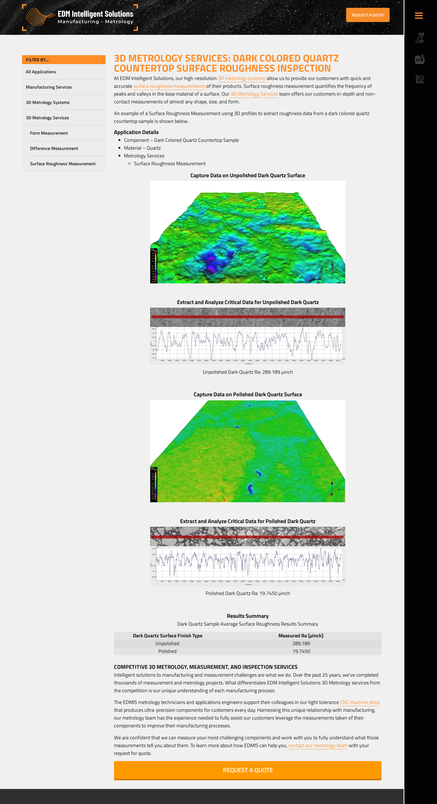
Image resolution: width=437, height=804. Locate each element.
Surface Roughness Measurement (63, 163)
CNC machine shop (360, 702)
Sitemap (138, 800)
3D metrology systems (242, 78)
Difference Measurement (54, 148)
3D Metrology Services (47, 117)
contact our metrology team (318, 745)
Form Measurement (49, 133)
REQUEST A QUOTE (368, 15)
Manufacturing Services (49, 87)
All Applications (41, 71)
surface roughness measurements (169, 86)
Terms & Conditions (114, 800)
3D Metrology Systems (48, 102)
